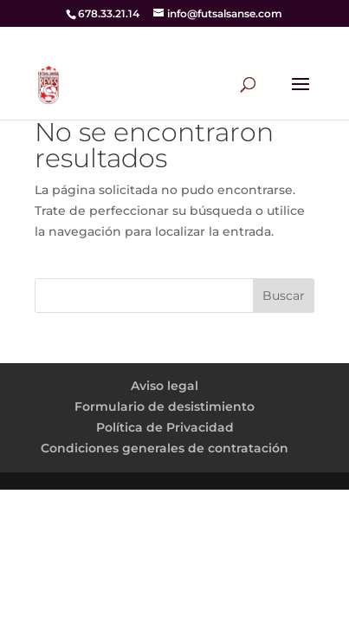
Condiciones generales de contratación (164, 448)
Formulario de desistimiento (164, 406)
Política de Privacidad (165, 427)
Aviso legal (164, 385)
